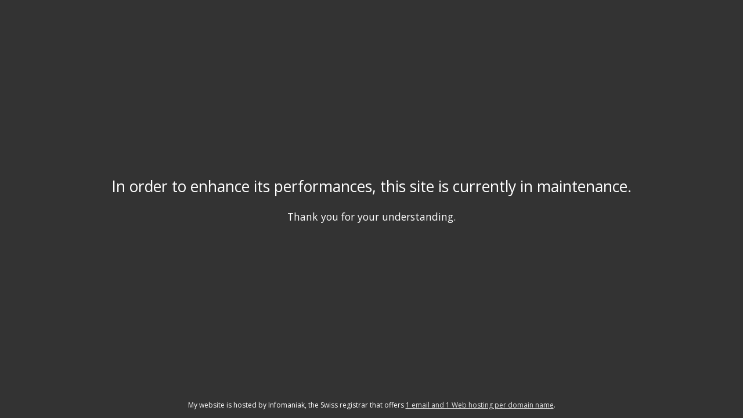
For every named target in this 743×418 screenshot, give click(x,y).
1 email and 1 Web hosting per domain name (480, 405)
